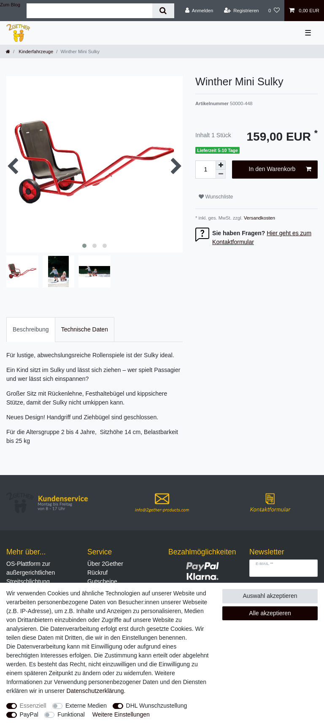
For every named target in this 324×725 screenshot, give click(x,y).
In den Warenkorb (280, 169)
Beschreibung (31, 329)
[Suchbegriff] (89, 10)
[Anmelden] (199, 10)
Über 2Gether (105, 563)
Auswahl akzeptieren (270, 595)
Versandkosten (259, 217)
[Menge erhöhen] (221, 165)
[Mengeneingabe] (205, 169)
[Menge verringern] (221, 174)
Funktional (71, 714)
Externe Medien (86, 705)
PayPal (29, 714)
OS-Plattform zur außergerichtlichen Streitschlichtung (30, 572)
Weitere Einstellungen (121, 714)
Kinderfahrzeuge (35, 51)
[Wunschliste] (274, 10)
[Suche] (163, 10)
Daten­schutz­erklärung (95, 690)
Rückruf (97, 572)
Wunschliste (216, 197)
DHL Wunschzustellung (156, 705)
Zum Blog (10, 4)
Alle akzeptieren (270, 613)
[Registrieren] (241, 10)
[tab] (30, 329)
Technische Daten (84, 329)
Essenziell (33, 705)
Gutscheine (102, 581)
